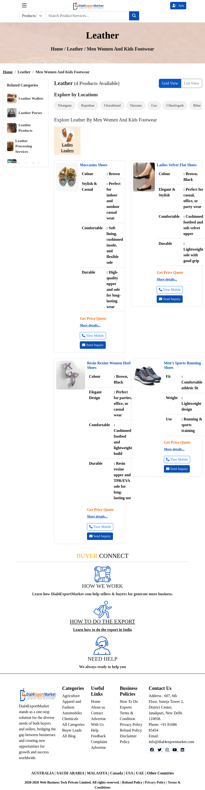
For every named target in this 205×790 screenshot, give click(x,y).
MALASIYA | (98, 773)
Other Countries (160, 773)
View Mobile (93, 336)
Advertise (98, 747)
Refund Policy (131, 730)
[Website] (160, 750)
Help (95, 730)
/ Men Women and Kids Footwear (119, 49)
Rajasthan (87, 105)
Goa (154, 105)
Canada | (118, 773)
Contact (97, 713)
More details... (90, 325)
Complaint (99, 742)
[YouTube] (175, 750)
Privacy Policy (131, 724)
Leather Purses (24, 113)
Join (178, 5)
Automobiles (72, 713)
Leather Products (19, 128)
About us (98, 707)
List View (191, 83)
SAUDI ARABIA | (71, 773)
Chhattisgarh (175, 105)
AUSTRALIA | (43, 773)
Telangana (64, 105)
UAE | (141, 773)
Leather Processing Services (19, 146)
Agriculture (71, 696)
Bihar (197, 105)
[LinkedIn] (182, 750)
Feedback (98, 736)
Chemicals (70, 719)
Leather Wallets (25, 98)
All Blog (69, 736)
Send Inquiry (93, 345)
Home (8, 72)
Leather (75, 49)
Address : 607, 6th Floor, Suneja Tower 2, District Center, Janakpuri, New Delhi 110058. (166, 707)
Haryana (136, 105)
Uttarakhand (112, 105)
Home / (59, 49)
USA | (131, 773)
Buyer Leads (72, 730)
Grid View (170, 83)
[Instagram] (167, 750)
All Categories (73, 724)
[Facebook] (152, 750)
